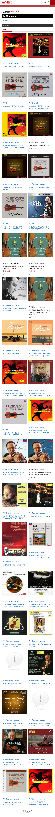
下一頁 (30, 811)
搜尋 (41, 2)
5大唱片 (7, 2)
